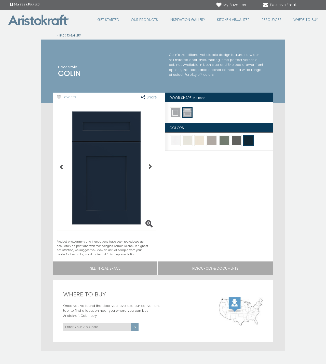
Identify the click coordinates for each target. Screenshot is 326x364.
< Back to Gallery (69, 35)
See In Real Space (105, 268)
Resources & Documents (215, 268)
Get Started (108, 19)
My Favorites (231, 5)
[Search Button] (315, 5)
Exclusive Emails (280, 4)
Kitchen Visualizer (233, 19)
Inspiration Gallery (187, 19)
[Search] (310, 5)
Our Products (144, 19)
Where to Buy (305, 19)
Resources (271, 19)
